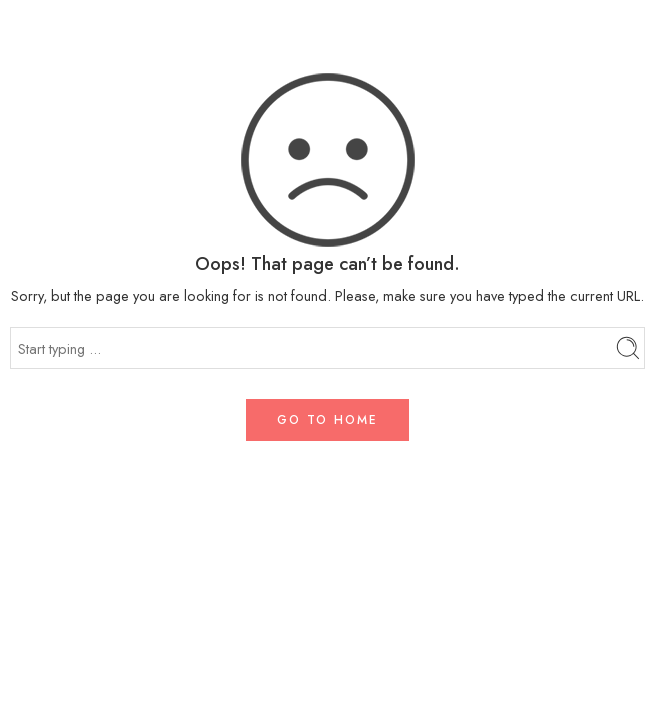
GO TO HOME (327, 420)
